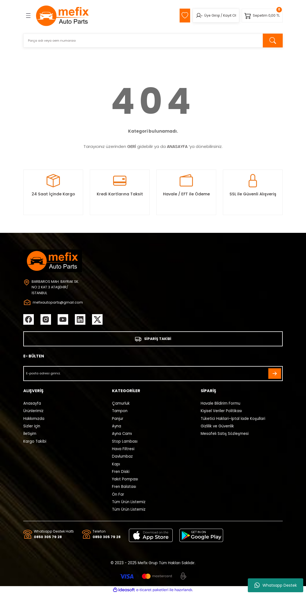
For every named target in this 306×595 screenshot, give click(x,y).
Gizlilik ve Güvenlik (217, 427)
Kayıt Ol (227, 15)
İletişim (29, 434)
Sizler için (31, 427)
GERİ (131, 146)
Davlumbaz (122, 457)
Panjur (117, 419)
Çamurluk (121, 404)
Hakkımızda (33, 419)
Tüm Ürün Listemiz (129, 502)
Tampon (120, 411)
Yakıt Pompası (125, 480)
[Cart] (261, 15)
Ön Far (118, 495)
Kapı (116, 464)
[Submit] (274, 374)
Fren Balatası (124, 487)
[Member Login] (197, 15)
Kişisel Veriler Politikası (221, 411)
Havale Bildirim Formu (220, 404)
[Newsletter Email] (153, 374)
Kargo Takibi (34, 442)
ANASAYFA (177, 146)
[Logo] (62, 15)
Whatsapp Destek (275, 585)
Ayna (116, 427)
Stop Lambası (124, 442)
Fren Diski (120, 472)
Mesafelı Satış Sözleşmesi (225, 434)
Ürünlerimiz (33, 411)
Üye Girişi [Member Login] (210, 15)
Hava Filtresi (123, 449)
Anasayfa (32, 404)
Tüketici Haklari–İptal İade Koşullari (233, 419)
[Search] (153, 40)
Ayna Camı (122, 434)
